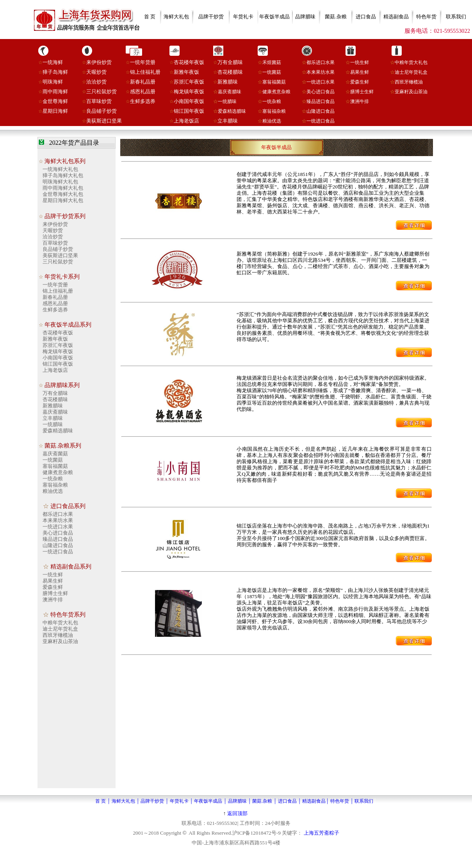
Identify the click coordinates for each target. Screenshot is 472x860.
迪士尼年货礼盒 (411, 72)
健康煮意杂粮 (276, 91)
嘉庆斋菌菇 (55, 454)
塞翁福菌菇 (274, 82)
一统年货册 (142, 62)
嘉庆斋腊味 (229, 91)
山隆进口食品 (320, 111)
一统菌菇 (271, 72)
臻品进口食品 (320, 101)
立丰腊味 (227, 121)
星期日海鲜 (55, 111)
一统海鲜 (53, 62)
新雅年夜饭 (186, 72)
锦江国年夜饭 (189, 111)
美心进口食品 (320, 91)
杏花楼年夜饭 (189, 62)
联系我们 (456, 17)
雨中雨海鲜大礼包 (63, 188)
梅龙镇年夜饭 (189, 91)
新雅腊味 (227, 82)
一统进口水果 (58, 527)
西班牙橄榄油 (409, 82)
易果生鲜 (359, 72)
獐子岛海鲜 (55, 72)
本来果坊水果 (320, 72)
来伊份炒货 (99, 62)
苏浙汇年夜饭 (189, 82)
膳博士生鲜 (362, 91)
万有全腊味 (230, 62)
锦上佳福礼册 (145, 72)
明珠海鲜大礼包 (60, 182)
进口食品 (366, 17)
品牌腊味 (305, 17)
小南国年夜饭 (189, 101)
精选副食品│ (315, 801)
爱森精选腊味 (232, 111)
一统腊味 (227, 101)
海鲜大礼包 (176, 17)
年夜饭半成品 (274, 17)
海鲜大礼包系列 (65, 161)
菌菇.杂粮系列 (63, 445)
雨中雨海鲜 (55, 91)
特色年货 (426, 17)
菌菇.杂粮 (335, 17)
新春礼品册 (142, 82)
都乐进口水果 (320, 62)
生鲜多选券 (142, 101)
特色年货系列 (67, 614)
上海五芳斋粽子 (321, 833)
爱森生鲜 (359, 82)
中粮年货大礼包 (411, 62)
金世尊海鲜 (55, 101)
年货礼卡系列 (62, 277)
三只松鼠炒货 (101, 91)
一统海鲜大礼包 (60, 169)
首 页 (149, 17)
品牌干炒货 (211, 17)
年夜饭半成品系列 (68, 325)
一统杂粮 (271, 101)
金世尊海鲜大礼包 (63, 194)
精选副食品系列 (70, 566)
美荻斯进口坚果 (104, 121)
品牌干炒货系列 (65, 216)
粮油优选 (271, 121)
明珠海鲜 (53, 82)
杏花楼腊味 (230, 72)
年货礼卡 (243, 17)
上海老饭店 (186, 121)
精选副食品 (396, 17)
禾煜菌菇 (271, 62)
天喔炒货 (96, 72)
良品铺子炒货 (101, 111)
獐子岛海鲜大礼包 (63, 175)
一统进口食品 (320, 121)
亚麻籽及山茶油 (411, 91)
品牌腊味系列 (62, 385)
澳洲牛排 (359, 101)
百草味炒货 (99, 101)
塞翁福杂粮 (274, 111)
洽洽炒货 (96, 82)
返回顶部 (237, 813)
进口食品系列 (67, 506)
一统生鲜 (359, 62)
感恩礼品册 (142, 91)
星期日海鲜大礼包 (63, 200)
